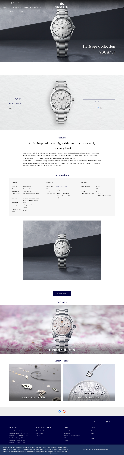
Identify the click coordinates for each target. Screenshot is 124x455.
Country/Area (16, 3)
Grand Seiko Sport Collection (17, 440)
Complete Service (68, 431)
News (93, 427)
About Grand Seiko (41, 431)
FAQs (65, 438)
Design (38, 435)
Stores (93, 438)
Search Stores (99, 102)
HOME (10, 11)
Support (66, 427)
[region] (62, 450)
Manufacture (39, 433)
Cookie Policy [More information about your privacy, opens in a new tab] (54, 453)
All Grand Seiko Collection (16, 431)
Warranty (66, 440)
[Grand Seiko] (61, 5)
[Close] (121, 449)
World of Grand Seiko (32, 8)
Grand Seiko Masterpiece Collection (18, 433)
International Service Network (72, 435)
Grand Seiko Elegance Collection (18, 442)
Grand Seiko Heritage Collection (17, 438)
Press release (94, 431)
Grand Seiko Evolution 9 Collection (18, 435)
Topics (92, 433)
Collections (16, 8)
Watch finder (62, 293)
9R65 (57, 186)
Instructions (63, 186)
